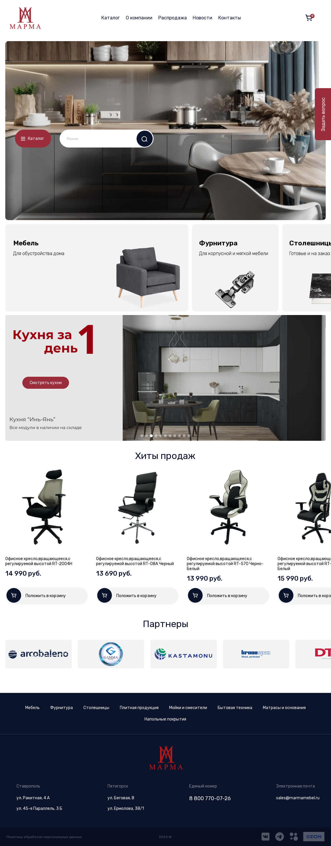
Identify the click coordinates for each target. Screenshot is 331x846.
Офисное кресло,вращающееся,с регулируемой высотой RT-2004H (38, 561)
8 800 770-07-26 (210, 798)
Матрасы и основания (284, 707)
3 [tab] (151, 435)
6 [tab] (165, 435)
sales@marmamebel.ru (298, 797)
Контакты (229, 18)
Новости (202, 18)
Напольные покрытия (165, 719)
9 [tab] (179, 435)
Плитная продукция (139, 707)
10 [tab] (184, 435)
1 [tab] (141, 435)
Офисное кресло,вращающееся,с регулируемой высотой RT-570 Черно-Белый (225, 563)
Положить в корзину (36, 595)
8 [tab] (174, 435)
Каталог (110, 18)
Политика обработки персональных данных (44, 837)
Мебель (32, 707)
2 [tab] (146, 435)
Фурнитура (61, 707)
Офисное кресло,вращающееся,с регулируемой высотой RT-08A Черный (135, 561)
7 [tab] (170, 435)
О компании (139, 18)
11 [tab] (188, 435)
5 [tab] (160, 435)
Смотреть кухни (46, 382)
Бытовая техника (235, 707)
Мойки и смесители (188, 707)
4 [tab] (155, 435)
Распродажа (172, 18)
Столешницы (96, 707)
